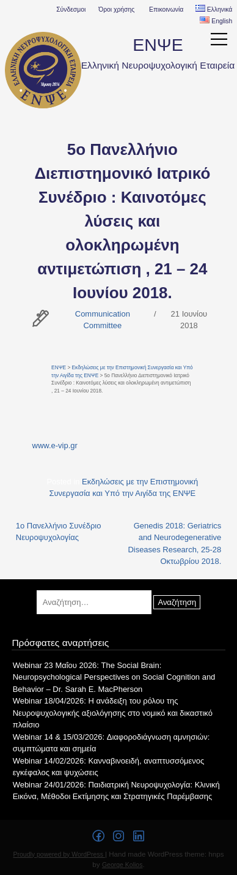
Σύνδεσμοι (71, 9)
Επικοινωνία (166, 9)
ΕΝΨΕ (158, 44)
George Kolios (122, 864)
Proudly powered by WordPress (59, 854)
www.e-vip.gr (55, 445)
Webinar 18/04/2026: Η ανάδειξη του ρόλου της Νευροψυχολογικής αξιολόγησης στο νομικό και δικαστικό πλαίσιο (113, 712)
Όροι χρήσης (116, 9)
